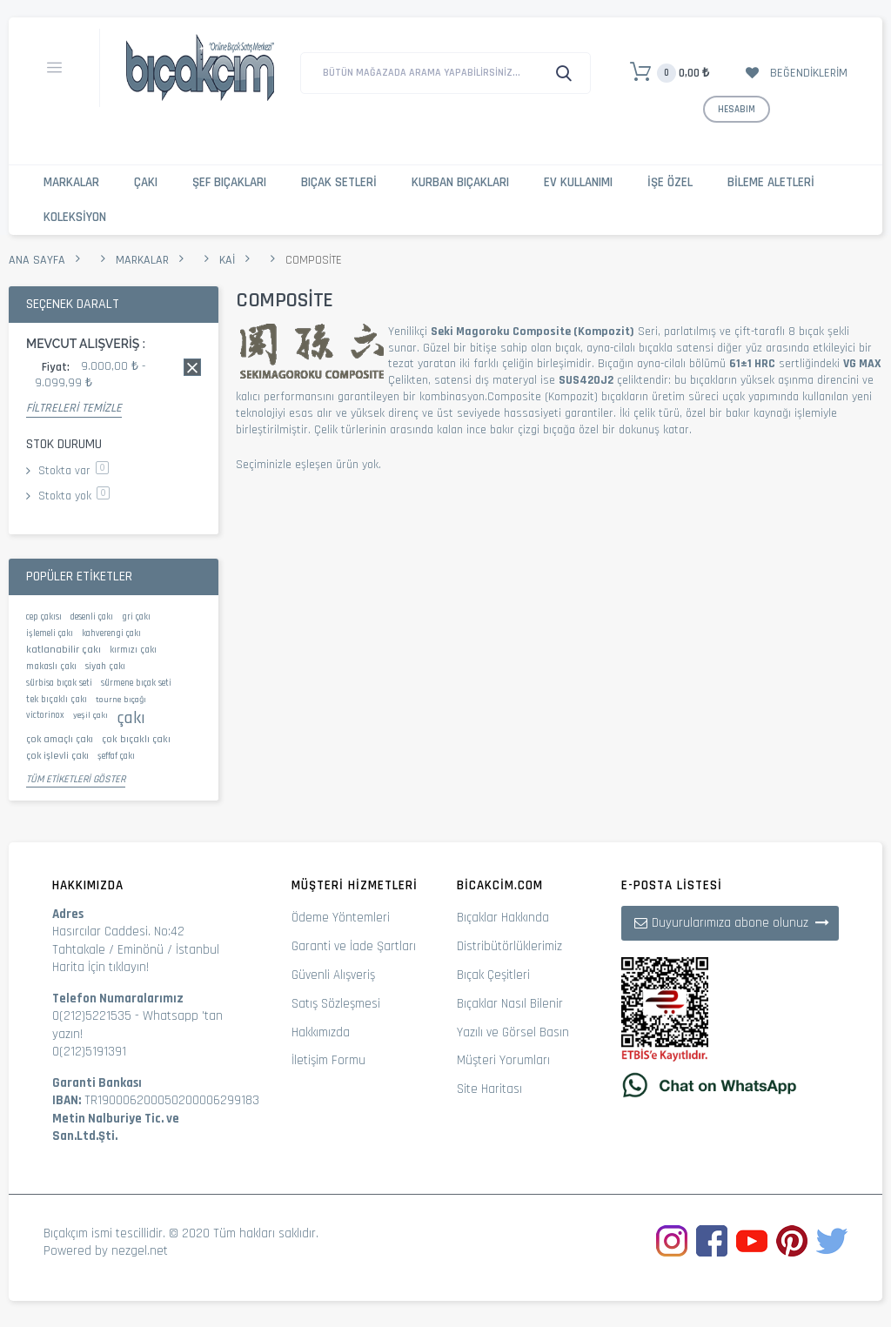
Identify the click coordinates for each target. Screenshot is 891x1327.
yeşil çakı (90, 715)
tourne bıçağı (121, 700)
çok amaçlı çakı (59, 739)
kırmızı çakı (133, 650)
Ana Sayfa (37, 260)
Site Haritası (489, 1089)
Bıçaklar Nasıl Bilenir (510, 1003)
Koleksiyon (75, 217)
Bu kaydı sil (192, 367)
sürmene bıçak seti (136, 683)
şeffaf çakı (116, 756)
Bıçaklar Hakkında (503, 917)
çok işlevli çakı (57, 755)
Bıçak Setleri (339, 182)
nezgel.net (139, 1251)
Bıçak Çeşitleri (493, 975)
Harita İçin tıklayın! (100, 967)
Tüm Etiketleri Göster (75, 779)
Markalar (71, 182)
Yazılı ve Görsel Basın (513, 1032)
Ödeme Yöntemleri (340, 917)
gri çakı (136, 617)
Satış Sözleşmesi (335, 1003)
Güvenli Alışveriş (333, 975)
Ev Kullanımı (578, 182)
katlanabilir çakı (63, 649)
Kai (227, 260)
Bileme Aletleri (770, 182)
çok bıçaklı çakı (136, 739)
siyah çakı (105, 666)
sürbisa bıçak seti (59, 683)
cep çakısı (44, 617)
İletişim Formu (328, 1060)
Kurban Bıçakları (460, 182)
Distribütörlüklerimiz (509, 946)
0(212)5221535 (91, 1016)
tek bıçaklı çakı (56, 700)
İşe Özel (670, 182)
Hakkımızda (320, 1032)
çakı (131, 718)
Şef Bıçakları (229, 182)
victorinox (45, 715)
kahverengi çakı (111, 633)
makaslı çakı (51, 666)
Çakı (145, 182)
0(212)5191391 (89, 1051)
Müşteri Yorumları (503, 1060)
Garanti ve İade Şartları (353, 946)
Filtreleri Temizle (74, 408)
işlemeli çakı (49, 633)
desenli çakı (91, 617)
